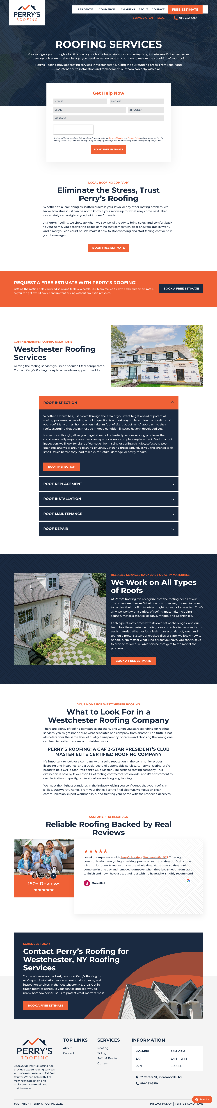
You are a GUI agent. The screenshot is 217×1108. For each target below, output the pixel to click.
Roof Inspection (61, 466)
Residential (86, 9)
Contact (158, 9)
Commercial (108, 9)
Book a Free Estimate (133, 661)
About (143, 9)
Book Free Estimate (108, 247)
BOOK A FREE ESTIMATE (181, 288)
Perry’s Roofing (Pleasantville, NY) (144, 857)
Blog (161, 17)
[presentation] (73, 129)
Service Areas (143, 17)
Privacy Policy (134, 138)
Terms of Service (116, 138)
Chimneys (128, 9)
